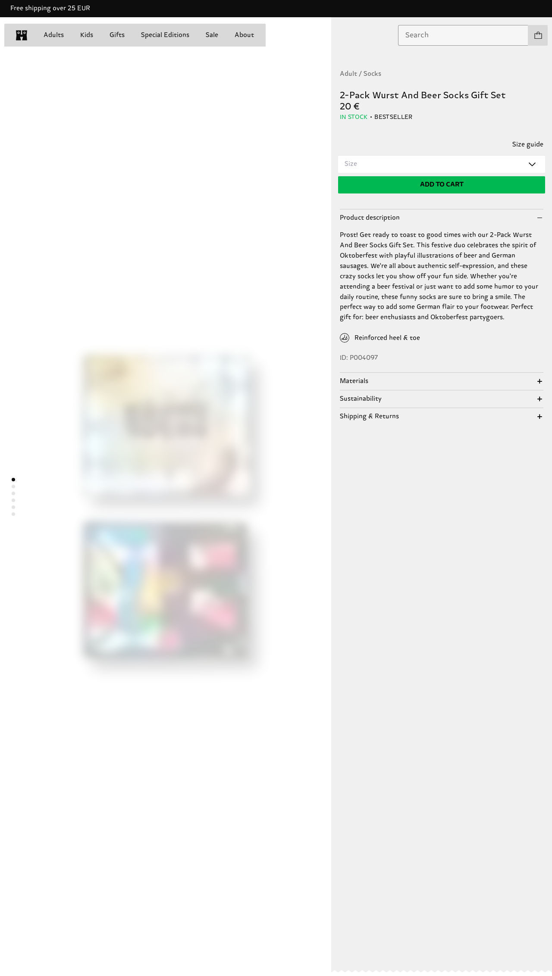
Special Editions (165, 35)
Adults (54, 35)
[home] (21, 35)
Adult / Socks (360, 74)
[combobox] (463, 35)
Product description (370, 217)
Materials (354, 381)
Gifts (117, 35)
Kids (86, 35)
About (244, 35)
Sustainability (361, 398)
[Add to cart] (441, 184)
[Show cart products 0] (538, 35)
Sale (212, 35)
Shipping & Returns (369, 416)
